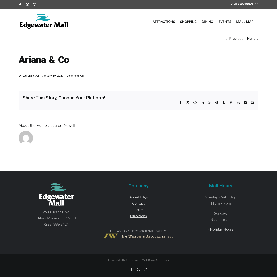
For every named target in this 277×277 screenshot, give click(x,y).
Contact (138, 203)
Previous (236, 38)
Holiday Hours (221, 229)
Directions (138, 216)
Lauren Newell (31, 75)
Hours (138, 209)
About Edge (138, 197)
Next (251, 38)
